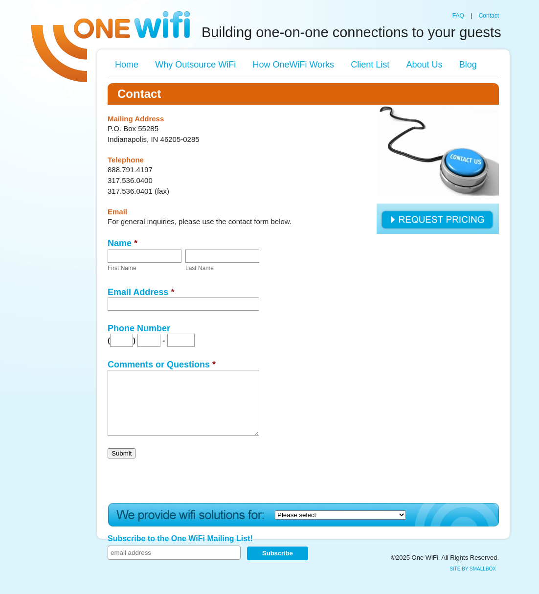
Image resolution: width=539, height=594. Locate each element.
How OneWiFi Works (293, 64)
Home (126, 64)
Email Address (141, 292)
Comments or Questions (162, 364)
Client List (370, 64)
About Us (424, 64)
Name (122, 243)
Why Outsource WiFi (195, 64)
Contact (489, 15)
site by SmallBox (472, 568)
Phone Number (139, 328)
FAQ (458, 15)
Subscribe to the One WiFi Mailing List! (180, 538)
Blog (468, 64)
